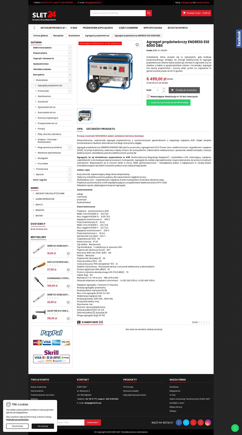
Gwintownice (44, 96)
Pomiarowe (42, 169)
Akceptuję (43, 426)
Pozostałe (43, 163)
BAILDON (39, 210)
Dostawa (174, 386)
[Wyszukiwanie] (121, 13)
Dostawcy (38, 224)
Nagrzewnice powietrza (50, 147)
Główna (36, 42)
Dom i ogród (40, 179)
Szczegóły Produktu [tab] (100, 129)
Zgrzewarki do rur (47, 107)
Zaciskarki (43, 101)
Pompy (41, 128)
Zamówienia (37, 390)
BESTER (39, 215)
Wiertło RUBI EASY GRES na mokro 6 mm (59, 246)
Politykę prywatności (17, 419)
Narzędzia (38, 74)
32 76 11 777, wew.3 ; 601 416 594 (57, 2)
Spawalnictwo (41, 63)
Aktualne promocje (53, 27)
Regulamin (175, 390)
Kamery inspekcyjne (48, 117)
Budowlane (42, 80)
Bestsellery (38, 237)
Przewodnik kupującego (98, 27)
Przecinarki (43, 90)
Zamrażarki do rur (47, 112)
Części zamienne (128, 27)
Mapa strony (176, 407)
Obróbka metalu (42, 69)
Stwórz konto (202, 2)
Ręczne (40, 174)
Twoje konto (40, 379)
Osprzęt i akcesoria (43, 58)
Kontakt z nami (177, 402)
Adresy (34, 398)
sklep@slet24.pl (93, 2)
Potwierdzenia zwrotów (42, 394)
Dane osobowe (38, 386)
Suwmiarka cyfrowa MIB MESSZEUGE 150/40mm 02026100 (59, 278)
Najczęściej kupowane (134, 394)
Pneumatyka (40, 53)
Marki (34, 188)
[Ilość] (157, 90)
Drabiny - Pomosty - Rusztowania (48, 140)
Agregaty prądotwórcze (50, 85)
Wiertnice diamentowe (49, 152)
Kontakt (83, 379)
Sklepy (173, 411)
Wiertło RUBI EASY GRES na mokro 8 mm (59, 294)
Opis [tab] (80, 129)
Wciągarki (43, 158)
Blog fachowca (178, 27)
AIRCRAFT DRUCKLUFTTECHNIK (50, 193)
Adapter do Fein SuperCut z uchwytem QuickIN (59, 311)
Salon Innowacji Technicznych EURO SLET (190, 398)
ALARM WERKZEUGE (44, 199)
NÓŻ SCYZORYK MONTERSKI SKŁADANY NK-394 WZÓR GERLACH (59, 262)
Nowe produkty (131, 390)
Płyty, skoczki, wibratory (49, 134)
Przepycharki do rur (47, 123)
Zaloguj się (186, 2)
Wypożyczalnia (153, 27)
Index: (149, 50)
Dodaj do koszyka (184, 90)
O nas (73, 27)
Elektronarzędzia (42, 47)
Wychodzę (17, 426)
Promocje (128, 386)
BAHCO (39, 204)
